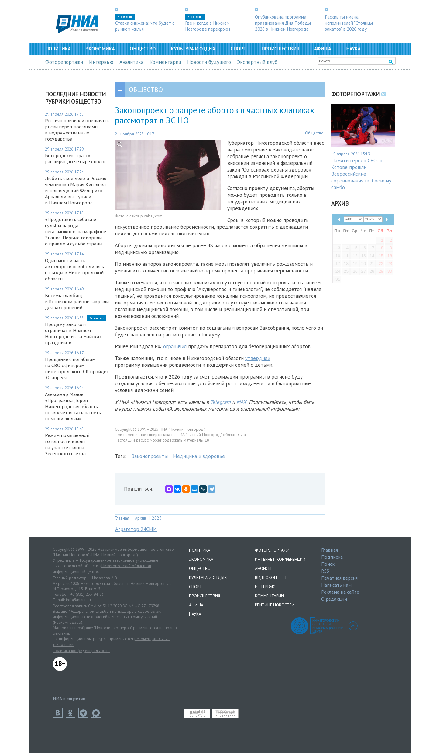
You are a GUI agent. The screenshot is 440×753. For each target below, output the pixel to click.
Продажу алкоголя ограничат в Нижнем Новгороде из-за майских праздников (73, 333)
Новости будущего (209, 62)
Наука (353, 49)
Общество (143, 49)
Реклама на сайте (340, 592)
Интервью (101, 62)
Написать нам (336, 585)
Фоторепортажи (64, 62)
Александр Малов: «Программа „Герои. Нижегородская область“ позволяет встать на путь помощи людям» (73, 406)
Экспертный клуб (257, 62)
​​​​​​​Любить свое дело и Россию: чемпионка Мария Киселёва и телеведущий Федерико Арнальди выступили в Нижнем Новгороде (76, 190)
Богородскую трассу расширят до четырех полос (75, 158)
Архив (140, 518)
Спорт (238, 49)
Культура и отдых (193, 49)
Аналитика (131, 62)
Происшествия (280, 49)
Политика (57, 49)
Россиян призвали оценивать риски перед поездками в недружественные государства (77, 129)
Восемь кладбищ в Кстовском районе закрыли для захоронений (77, 301)
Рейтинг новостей (274, 605)
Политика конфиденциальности (81, 650)
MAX (241, 402)
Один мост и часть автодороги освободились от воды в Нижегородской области (74, 269)
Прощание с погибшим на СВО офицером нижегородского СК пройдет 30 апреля (77, 368)
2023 (157, 518)
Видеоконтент (271, 577)
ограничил (175, 346)
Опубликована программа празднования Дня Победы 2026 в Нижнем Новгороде (283, 23)
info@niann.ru (78, 599)
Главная (122, 518)
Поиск (328, 564)
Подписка (332, 557)
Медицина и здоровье (199, 456)
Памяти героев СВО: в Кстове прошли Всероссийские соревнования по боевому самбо (361, 174)
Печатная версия (339, 578)
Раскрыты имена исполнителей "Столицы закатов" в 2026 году (349, 23)
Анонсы (263, 568)
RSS (325, 571)
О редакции (334, 599)
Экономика (100, 49)
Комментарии (165, 62)
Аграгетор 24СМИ (136, 529)
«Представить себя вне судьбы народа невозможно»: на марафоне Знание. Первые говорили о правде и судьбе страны (75, 231)
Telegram (220, 402)
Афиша (322, 49)
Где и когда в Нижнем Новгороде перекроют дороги (208, 29)
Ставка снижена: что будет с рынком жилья (144, 26)
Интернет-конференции (280, 559)
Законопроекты (150, 456)
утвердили (257, 358)
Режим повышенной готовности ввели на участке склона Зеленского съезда (67, 444)
